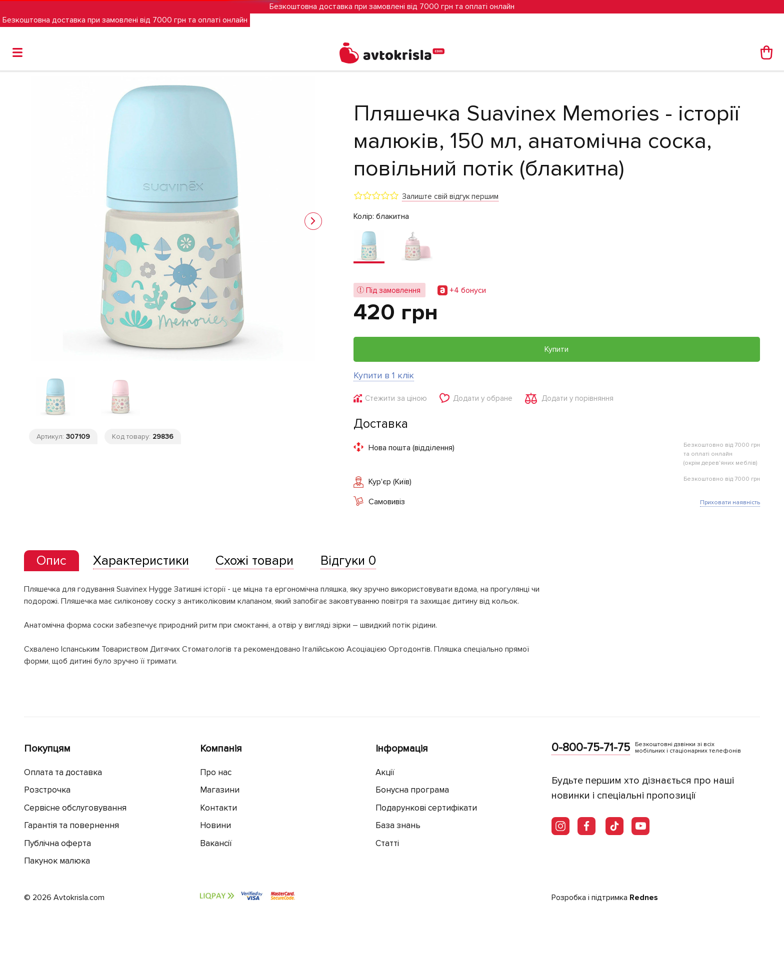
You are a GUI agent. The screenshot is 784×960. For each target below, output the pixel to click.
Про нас (216, 772)
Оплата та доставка (63, 772)
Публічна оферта (57, 843)
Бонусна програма (412, 790)
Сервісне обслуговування (75, 808)
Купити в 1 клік (384, 375)
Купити (556, 349)
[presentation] (51, 560)
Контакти (218, 808)
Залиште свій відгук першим (450, 196)
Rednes (644, 898)
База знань (398, 825)
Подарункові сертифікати (426, 808)
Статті (387, 843)
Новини (215, 825)
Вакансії (216, 843)
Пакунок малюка (57, 861)
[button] (313, 221)
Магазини (220, 790)
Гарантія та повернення (71, 825)
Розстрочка (47, 790)
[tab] (51, 561)
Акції (385, 772)
